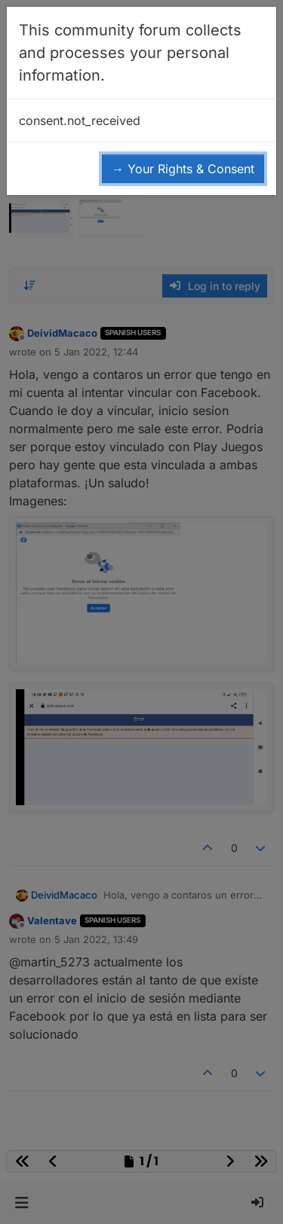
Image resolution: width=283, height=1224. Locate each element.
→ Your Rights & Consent (183, 168)
